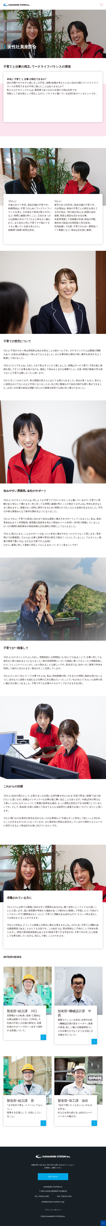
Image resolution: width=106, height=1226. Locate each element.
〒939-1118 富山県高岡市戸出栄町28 (53, 1191)
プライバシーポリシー (53, 1210)
